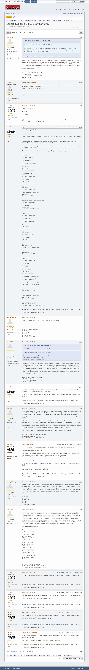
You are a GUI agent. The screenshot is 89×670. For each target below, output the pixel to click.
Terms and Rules (76, 668)
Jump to (61, 658)
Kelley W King (11, 317)
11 (22, 32)
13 (27, 32)
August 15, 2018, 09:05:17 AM (28, 509)
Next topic (80, 28)
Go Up (7, 651)
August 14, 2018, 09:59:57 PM (28, 408)
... (19, 32)
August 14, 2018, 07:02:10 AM (28, 341)
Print (81, 32)
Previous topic (72, 28)
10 (20, 32)
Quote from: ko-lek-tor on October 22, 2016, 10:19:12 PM (39, 44)
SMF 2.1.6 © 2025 (8, 668)
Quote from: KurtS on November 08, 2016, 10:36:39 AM (38, 352)
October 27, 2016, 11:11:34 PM (28, 37)
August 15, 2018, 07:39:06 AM (28, 481)
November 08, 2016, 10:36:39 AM (29, 82)
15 (30, 32)
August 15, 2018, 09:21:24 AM (28, 572)
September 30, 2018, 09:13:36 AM (29, 632)
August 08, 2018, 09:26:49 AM (28, 105)
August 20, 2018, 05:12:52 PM (28, 612)
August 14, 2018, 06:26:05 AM (28, 317)
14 (29, 32)
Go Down (8, 32)
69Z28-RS (10, 408)
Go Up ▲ (83, 668)
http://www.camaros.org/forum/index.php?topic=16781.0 (36, 618)
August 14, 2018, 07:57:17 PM (28, 386)
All (34, 32)
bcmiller (9, 105)
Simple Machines (16, 668)
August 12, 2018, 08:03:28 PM (28, 127)
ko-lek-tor (10, 37)
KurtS (9, 82)
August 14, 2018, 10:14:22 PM (28, 444)
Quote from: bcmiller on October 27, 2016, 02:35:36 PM (37, 40)
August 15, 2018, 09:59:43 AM (28, 592)
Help (71, 668)
